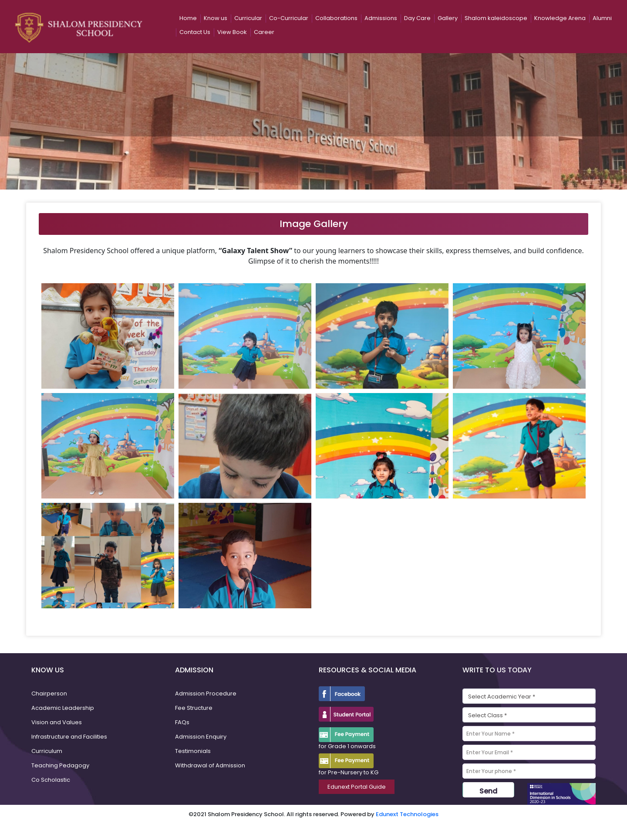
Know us (215, 18)
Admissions (380, 18)
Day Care (417, 18)
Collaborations (336, 18)
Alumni (602, 18)
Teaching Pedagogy (60, 765)
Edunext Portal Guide (356, 787)
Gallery (448, 18)
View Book (232, 32)
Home (188, 18)
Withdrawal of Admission (210, 765)
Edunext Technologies (407, 814)
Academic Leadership (62, 708)
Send (488, 791)
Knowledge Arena (560, 18)
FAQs (182, 722)
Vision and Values (56, 722)
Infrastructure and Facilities (69, 736)
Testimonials (193, 751)
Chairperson (49, 693)
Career (264, 32)
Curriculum (46, 751)
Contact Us (194, 32)
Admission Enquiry (200, 736)
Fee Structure (193, 708)
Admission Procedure (205, 693)
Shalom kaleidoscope (496, 18)
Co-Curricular (288, 18)
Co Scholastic (50, 780)
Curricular (248, 18)
